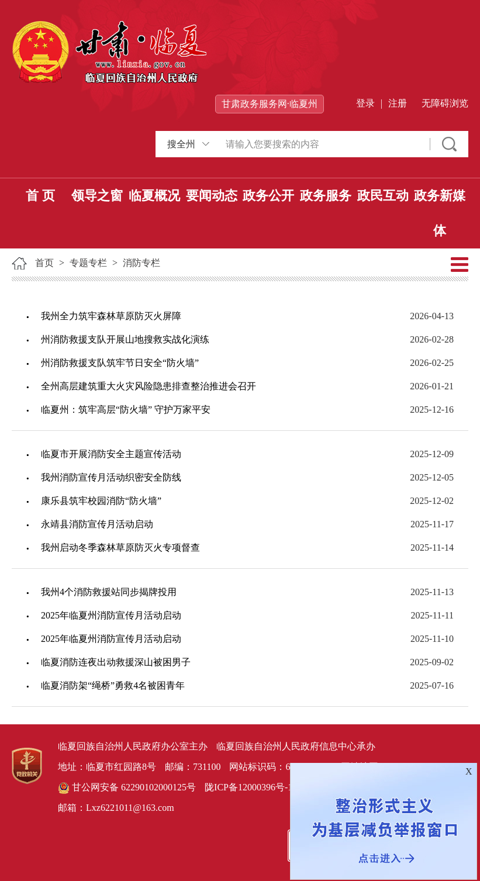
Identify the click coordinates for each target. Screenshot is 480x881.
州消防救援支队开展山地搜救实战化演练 (125, 339)
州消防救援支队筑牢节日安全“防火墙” (120, 363)
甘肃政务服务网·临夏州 (269, 104)
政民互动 (383, 195)
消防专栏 (141, 263)
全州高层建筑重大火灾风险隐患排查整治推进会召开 (148, 386)
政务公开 (268, 195)
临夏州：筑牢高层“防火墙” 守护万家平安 (125, 409)
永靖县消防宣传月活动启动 (97, 524)
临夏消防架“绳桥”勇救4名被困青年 (113, 685)
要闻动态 (211, 195)
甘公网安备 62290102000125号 (127, 788)
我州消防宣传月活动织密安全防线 (111, 477)
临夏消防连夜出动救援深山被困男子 (116, 662)
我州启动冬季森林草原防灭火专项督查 (120, 547)
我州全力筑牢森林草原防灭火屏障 (111, 316)
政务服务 (325, 195)
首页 (44, 263)
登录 (365, 103)
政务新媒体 (439, 213)
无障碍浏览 (445, 103)
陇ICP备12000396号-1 (248, 787)
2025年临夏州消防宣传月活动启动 (111, 615)
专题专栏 (88, 263)
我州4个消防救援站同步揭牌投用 (109, 592)
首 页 (40, 195)
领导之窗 (97, 195)
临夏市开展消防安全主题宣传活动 (111, 454)
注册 (397, 103)
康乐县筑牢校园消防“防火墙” (101, 501)
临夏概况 (154, 195)
